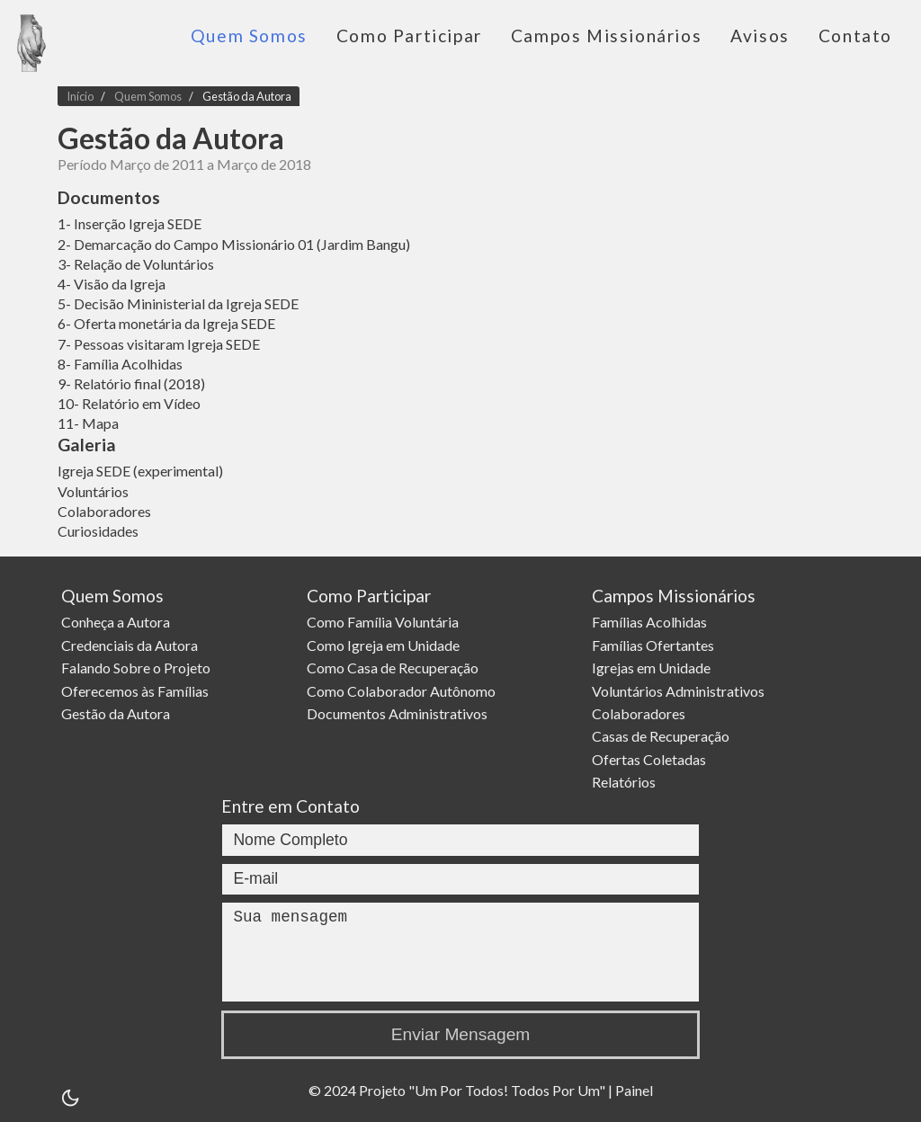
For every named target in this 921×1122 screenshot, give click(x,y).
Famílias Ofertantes (656, 645)
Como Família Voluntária (385, 621)
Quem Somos (249, 35)
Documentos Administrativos (399, 713)
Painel (634, 1090)
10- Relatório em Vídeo (129, 403)
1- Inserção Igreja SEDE (129, 223)
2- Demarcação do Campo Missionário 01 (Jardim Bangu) (234, 244)
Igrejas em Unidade (654, 667)
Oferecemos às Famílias (136, 690)
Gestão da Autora (246, 96)
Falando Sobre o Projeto (137, 667)
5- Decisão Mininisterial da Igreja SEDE (178, 303)
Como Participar (409, 35)
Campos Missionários (606, 35)
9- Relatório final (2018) (131, 383)
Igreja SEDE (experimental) (140, 470)
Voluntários (93, 491)
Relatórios (626, 781)
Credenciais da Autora (131, 645)
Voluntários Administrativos (681, 690)
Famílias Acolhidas (652, 621)
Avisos (760, 35)
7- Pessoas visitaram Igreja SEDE (159, 343)
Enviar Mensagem (461, 1034)
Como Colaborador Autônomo (403, 690)
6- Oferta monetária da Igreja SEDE (166, 323)
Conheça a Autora (117, 621)
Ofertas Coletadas (652, 759)
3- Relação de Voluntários (136, 263)
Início (80, 96)
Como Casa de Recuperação (395, 667)
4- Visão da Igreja (111, 283)
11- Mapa (88, 423)
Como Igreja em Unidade (385, 645)
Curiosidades (98, 530)
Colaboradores (104, 511)
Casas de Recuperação (663, 735)
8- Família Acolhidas (120, 363)
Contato (855, 35)
